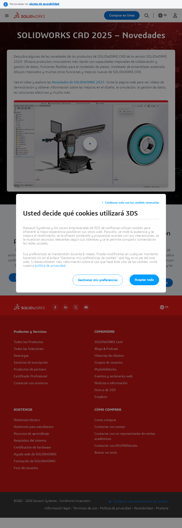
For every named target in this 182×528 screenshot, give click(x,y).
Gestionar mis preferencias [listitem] (98, 280)
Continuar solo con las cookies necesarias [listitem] (132, 202)
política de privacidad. (50, 265)
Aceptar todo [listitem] (144, 280)
